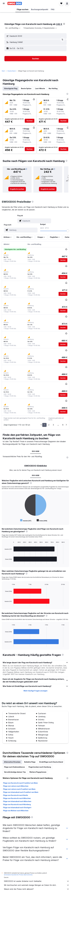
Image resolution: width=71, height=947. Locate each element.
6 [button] (62, 425)
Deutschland (11, 71)
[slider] (67, 230)
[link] (17, 189)
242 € (59, 24)
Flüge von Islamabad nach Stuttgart (17, 807)
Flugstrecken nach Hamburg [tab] (40, 767)
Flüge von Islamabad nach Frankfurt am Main (20, 792)
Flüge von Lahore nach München (15, 786)
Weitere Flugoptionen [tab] (37, 772)
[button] (3, 3)
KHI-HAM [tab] (35, 451)
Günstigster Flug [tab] (10, 88)
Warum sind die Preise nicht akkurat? (36, 889)
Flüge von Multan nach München (15, 810)
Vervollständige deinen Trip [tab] (15, 772)
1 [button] (44, 425)
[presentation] (64, 24)
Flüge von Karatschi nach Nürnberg (17, 804)
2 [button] (48, 425)
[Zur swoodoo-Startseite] (14, 3)
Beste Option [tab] (26, 88)
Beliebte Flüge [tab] (29, 762)
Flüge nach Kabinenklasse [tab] (14, 767)
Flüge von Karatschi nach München (17, 798)
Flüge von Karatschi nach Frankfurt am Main (20, 783)
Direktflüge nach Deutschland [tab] (51, 762)
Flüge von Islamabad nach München (17, 801)
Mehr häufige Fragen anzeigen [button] (35, 691)
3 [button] (53, 425)
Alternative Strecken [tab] (12, 762)
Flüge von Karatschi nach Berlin (15, 795)
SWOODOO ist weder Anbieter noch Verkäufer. (36, 881)
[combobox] (13, 28)
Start (3, 71)
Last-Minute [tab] (40, 88)
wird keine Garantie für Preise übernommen (18, 875)
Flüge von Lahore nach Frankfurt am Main (19, 789)
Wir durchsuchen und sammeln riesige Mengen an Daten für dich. (36, 885)
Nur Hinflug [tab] (53, 88)
